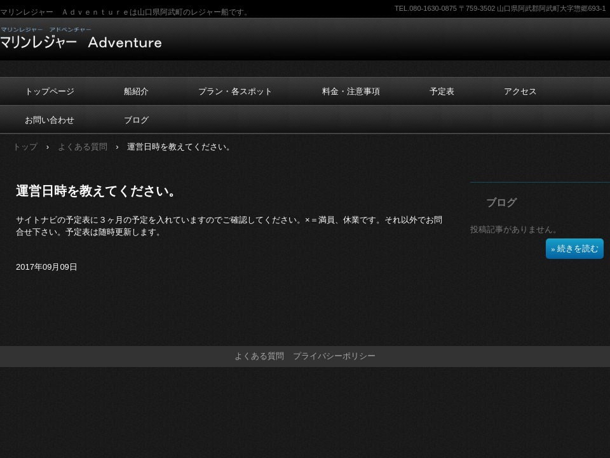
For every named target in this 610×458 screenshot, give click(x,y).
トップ (25, 146)
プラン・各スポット (235, 91)
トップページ (49, 91)
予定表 (442, 91)
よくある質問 (82, 146)
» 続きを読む (575, 248)
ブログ (136, 120)
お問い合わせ (49, 120)
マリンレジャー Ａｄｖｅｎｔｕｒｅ (81, 37)
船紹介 (136, 91)
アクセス (520, 91)
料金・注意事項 (351, 91)
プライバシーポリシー (334, 356)
